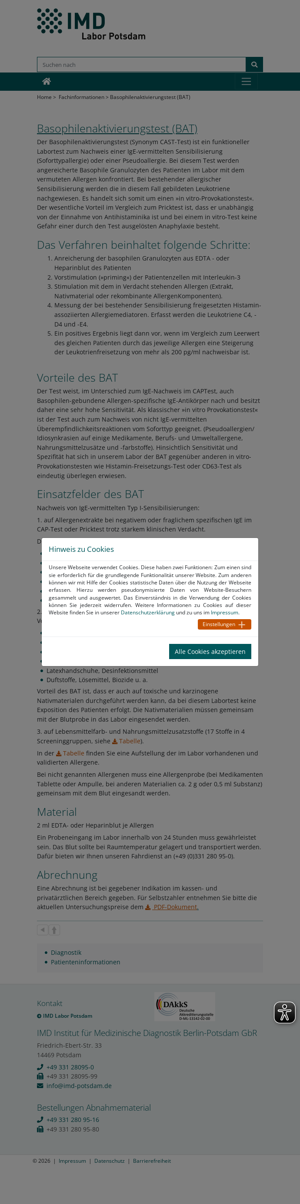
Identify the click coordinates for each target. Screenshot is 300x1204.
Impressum (224, 612)
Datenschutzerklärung (148, 612)
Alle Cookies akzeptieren (210, 651)
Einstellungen (219, 624)
